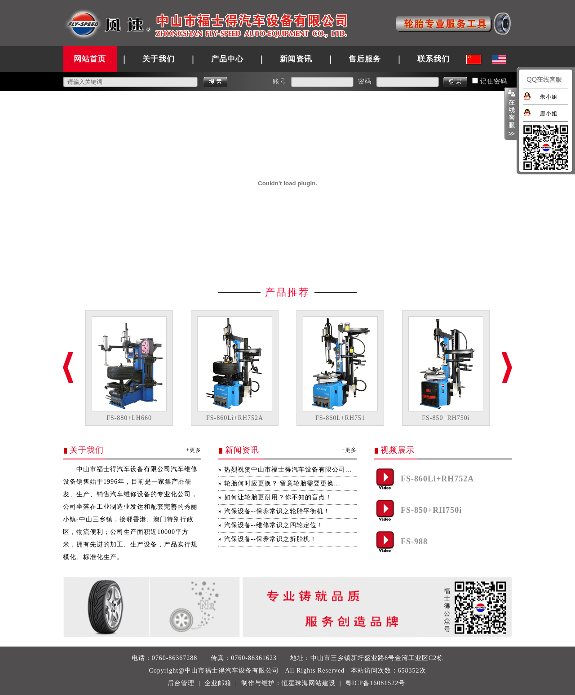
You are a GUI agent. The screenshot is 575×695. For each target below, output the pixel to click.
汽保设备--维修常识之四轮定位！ (273, 525)
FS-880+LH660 (129, 418)
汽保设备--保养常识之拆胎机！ (270, 539)
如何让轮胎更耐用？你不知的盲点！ (278, 497)
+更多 (193, 450)
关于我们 (158, 59)
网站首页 (90, 59)
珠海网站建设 (315, 683)
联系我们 (433, 59)
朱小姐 (548, 97)
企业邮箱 (217, 683)
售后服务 (365, 59)
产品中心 (227, 59)
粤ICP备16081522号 (375, 683)
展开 (510, 113)
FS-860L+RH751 (340, 418)
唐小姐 (548, 113)
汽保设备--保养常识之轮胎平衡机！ (277, 511)
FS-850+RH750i (445, 418)
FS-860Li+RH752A (234, 418)
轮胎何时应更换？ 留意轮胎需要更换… (282, 483)
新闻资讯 (296, 59)
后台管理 (181, 683)
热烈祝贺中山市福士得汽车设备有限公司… (288, 469)
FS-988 (414, 541)
